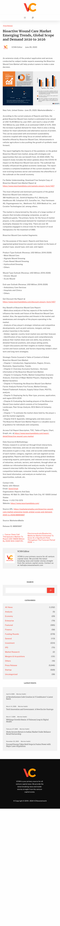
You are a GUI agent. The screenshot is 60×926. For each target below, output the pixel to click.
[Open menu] (24, 17)
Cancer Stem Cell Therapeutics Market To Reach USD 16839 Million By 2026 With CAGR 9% (13, 537)
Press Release (7, 26)
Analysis (8, 612)
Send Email (13, 489)
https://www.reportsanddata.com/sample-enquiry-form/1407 (29, 186)
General (8, 638)
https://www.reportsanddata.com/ (25, 503)
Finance (8, 630)
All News (9, 607)
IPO (6, 647)
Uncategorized (11, 674)
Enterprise (9, 621)
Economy (9, 616)
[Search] (50, 590)
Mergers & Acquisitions (15, 656)
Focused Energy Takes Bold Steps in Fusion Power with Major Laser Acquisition (28, 745)
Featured (9, 625)
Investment (10, 643)
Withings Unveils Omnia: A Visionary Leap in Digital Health (27, 721)
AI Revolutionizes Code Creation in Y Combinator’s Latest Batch (29, 698)
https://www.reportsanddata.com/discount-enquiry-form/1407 (29, 302)
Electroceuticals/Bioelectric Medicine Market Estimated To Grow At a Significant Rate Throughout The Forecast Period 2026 (41, 537)
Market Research (12, 652)
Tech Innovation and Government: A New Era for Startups (29, 709)
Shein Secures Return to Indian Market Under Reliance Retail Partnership (28, 733)
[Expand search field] (32, 17)
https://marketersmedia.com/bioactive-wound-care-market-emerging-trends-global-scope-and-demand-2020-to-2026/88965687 (28, 512)
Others (8, 661)
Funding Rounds (12, 634)
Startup (8, 670)
